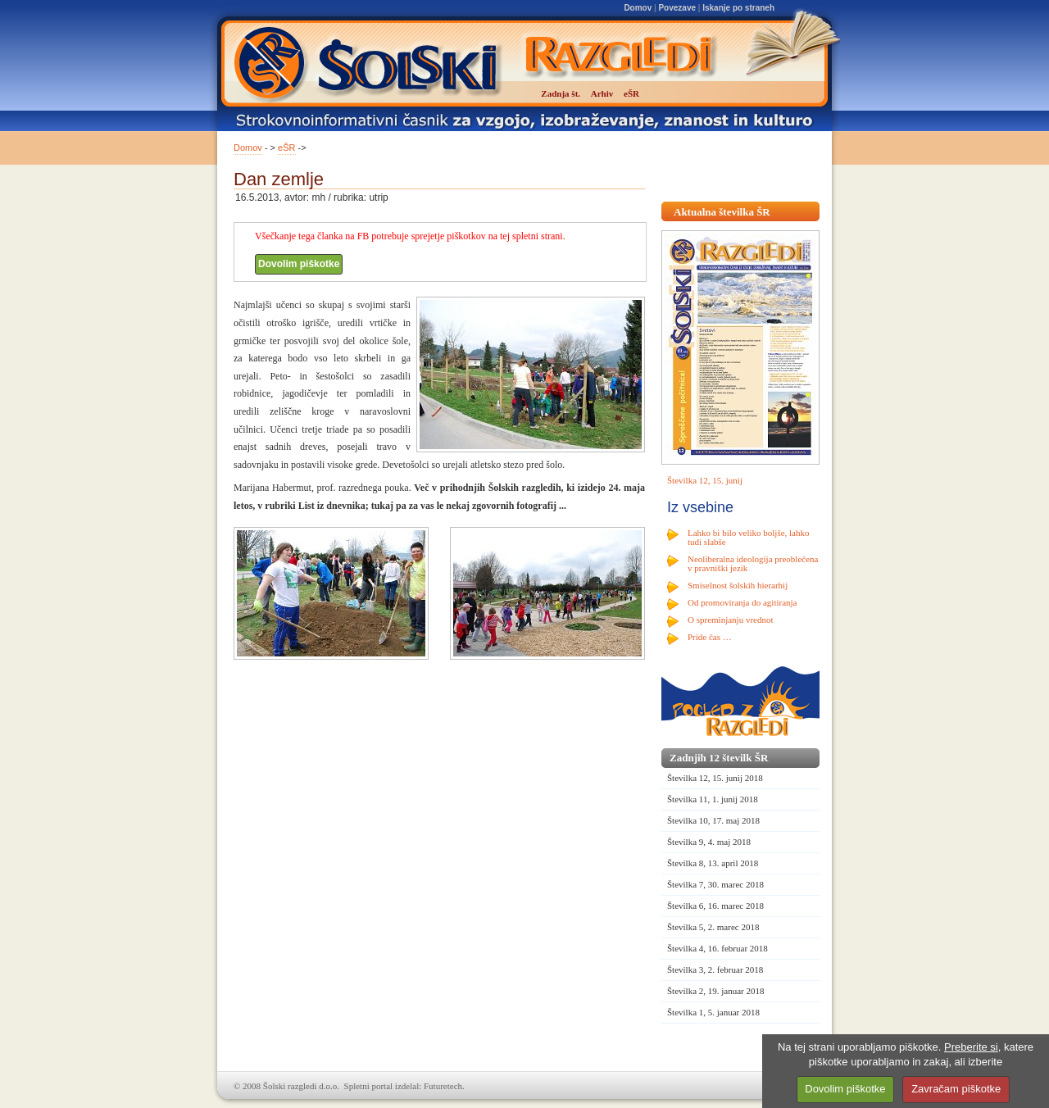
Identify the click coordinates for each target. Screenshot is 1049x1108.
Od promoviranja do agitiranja (742, 602)
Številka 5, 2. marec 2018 (713, 927)
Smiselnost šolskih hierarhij (738, 585)
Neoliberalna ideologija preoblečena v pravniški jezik (753, 563)
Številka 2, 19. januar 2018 (716, 991)
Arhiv (602, 93)
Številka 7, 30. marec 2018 (715, 884)
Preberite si (971, 1047)
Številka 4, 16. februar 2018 (717, 948)
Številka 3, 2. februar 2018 (715, 969)
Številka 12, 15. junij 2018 (715, 778)
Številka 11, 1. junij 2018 (712, 799)
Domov (638, 7)
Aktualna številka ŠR (722, 212)
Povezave (677, 7)
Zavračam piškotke (956, 1089)
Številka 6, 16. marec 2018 (715, 905)
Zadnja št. (560, 93)
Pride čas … (710, 637)
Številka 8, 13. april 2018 (712, 863)
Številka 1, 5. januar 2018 (713, 1012)
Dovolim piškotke (298, 264)
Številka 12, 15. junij (704, 480)
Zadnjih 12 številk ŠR (719, 758)
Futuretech (443, 1086)
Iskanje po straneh (738, 7)
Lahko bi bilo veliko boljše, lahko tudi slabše (748, 537)
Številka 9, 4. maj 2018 (709, 842)
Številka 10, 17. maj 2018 (713, 820)
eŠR (286, 147)
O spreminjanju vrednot (730, 619)
